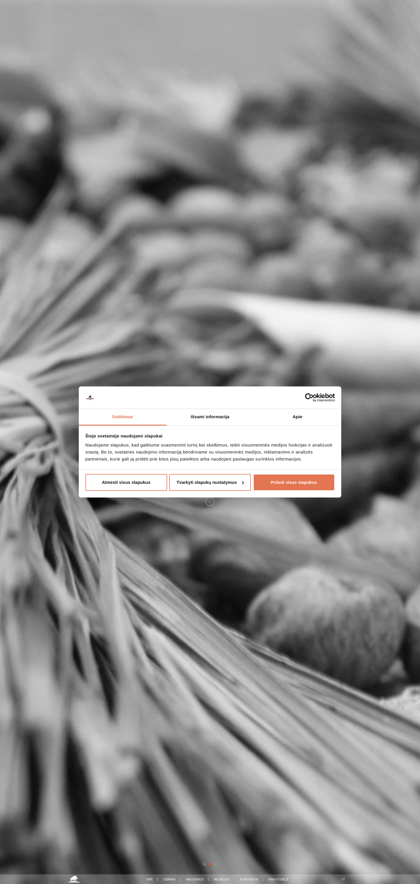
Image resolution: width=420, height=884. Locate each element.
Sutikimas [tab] (122, 416)
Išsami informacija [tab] (210, 416)
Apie (149, 879)
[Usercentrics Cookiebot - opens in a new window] (309, 397)
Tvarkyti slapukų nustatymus (210, 482)
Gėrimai (169, 879)
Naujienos (195, 879)
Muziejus (222, 879)
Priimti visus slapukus (294, 482)
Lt (343, 879)
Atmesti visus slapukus (126, 482)
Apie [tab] (297, 416)
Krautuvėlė (278, 879)
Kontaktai (249, 879)
